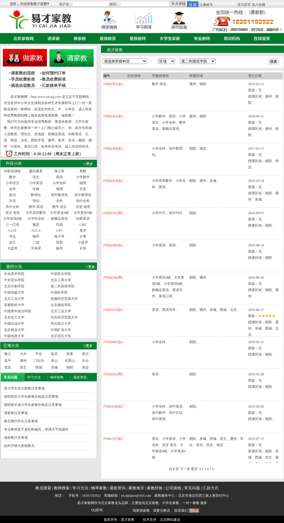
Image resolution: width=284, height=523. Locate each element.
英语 (59, 177)
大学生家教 (168, 38)
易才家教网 (85, 503)
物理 (82, 183)
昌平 (7, 361)
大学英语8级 (12, 219)
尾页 (194, 469)
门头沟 (39, 361)
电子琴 (59, 236)
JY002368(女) (113, 245)
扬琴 (59, 248)
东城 (54, 367)
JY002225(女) (113, 310)
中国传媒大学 (14, 292)
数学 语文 (59, 207)
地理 (59, 189)
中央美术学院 (14, 274)
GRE (82, 225)
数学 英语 (36, 207)
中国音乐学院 (61, 274)
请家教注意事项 (16, 413)
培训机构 (231, 38)
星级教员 (106, 38)
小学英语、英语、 (165, 245)
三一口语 (12, 225)
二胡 (36, 242)
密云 (85, 354)
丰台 (85, 361)
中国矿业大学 (61, 330)
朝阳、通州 (197, 277)
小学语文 (12, 183)
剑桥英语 (83, 219)
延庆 (54, 354)
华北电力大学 (61, 324)
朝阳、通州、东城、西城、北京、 (214, 310)
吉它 (12, 242)
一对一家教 (190, 503)
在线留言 (261, 38)
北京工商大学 (61, 280)
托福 (59, 225)
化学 (12, 189)
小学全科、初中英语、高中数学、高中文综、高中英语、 (169, 412)
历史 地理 (83, 207)
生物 (36, 189)
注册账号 (206, 5)
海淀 (85, 367)
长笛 (82, 248)
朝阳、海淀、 (199, 148)
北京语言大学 (61, 336)
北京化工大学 (14, 317)
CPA (59, 231)
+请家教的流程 (22, 73)
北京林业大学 (14, 330)
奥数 (82, 171)
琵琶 (59, 242)
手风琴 (36, 248)
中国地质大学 (14, 336)
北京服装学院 (61, 305)
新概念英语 (59, 219)
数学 (12, 177)
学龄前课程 (12, 171)
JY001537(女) (113, 439)
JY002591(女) (113, 84)
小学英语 (36, 183)
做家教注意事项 (16, 438)
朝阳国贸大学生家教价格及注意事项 (31, 397)
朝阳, (193, 406)
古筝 (82, 236)
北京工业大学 (61, 311)
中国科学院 (59, 292)
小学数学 (83, 177)
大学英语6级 (83, 213)
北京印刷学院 (14, 286)
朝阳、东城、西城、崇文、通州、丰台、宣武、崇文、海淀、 (216, 442)
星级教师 (136, 38)
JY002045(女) (113, 342)
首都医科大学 (14, 305)
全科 (59, 201)
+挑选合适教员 (22, 85)
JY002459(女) (113, 148)
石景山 (70, 361)
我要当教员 (161, 511)
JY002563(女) (113, 116)
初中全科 (83, 201)
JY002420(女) (113, 181)
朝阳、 (194, 213)
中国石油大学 (14, 324)
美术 (82, 231)
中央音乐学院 (14, 280)
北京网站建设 (170, 520)
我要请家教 (141, 511)
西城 (38, 367)
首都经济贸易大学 (64, 299)
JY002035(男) (113, 374)
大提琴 (12, 248)
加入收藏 (258, 5)
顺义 (7, 354)
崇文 (23, 367)
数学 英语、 (161, 84)
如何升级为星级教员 (19, 446)
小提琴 (83, 242)
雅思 (36, 225)
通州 (23, 361)
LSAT (12, 231)
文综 (12, 201)
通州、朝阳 (197, 84)
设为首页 (244, 5)
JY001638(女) (113, 406)
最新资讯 (80, 377)
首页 (22, 38)
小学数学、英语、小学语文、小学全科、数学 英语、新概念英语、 (169, 122)
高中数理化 (82, 195)
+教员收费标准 (53, 79)
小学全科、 (160, 342)
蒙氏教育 (36, 171)
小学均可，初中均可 (167, 213)
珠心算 (59, 171)
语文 (36, 177)
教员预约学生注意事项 (21, 421)
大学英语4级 (59, 213)
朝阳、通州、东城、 (204, 181)
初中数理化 (59, 195)
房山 (54, 361)
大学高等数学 (36, 213)
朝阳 (69, 367)
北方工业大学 (14, 299)
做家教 (78, 38)
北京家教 (108, 503)
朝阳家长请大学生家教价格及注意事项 (33, 405)
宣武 (7, 367)
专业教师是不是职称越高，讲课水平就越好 (36, 429)
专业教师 (201, 38)
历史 (82, 189)
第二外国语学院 (62, 286)
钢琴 (36, 236)
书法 (12, 236)
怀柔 (69, 354)
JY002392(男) (113, 213)
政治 (12, 195)
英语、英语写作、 (165, 310)
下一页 (185, 469)
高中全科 (12, 207)
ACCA (35, 231)
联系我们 (181, 511)
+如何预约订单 (53, 73)
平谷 (38, 354)
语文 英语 (12, 213)
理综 (36, 201)
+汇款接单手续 (53, 85)
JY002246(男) (113, 277)
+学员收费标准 (22, 79)
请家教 (52, 38)
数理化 (36, 195)
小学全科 (59, 183)
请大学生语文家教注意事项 (24, 388)
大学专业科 (35, 219)
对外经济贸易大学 (64, 317)
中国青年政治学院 (17, 311)
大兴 (23, 354)
